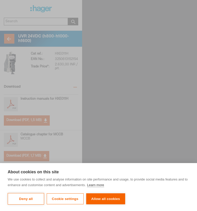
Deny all (26, 199)
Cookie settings (65, 199)
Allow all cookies (105, 199)
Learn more (95, 185)
